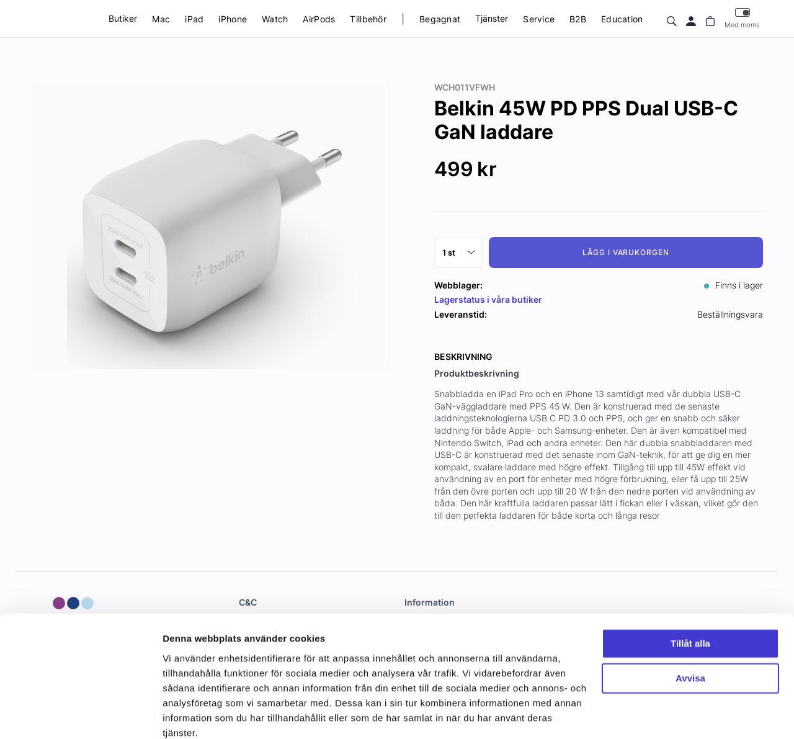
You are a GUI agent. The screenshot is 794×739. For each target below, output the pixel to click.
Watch (275, 19)
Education (622, 19)
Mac (161, 19)
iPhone (232, 19)
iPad (194, 19)
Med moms (742, 18)
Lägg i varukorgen (625, 252)
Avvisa (690, 625)
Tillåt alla (690, 591)
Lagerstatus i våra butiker (488, 299)
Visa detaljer (190, 714)
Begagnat (439, 19)
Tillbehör (368, 19)
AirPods (319, 19)
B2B (577, 19)
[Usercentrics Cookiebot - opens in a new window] (80, 714)
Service (539, 19)
